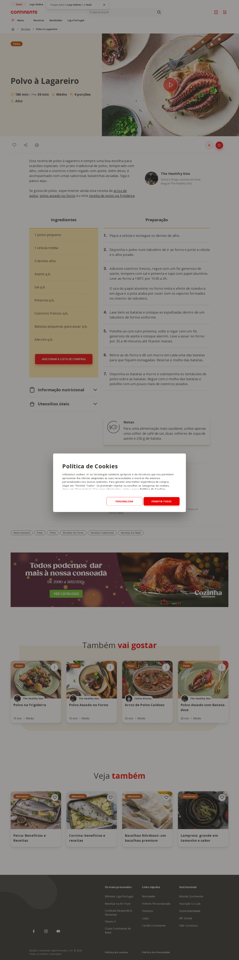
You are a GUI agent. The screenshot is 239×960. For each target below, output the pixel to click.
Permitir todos (161, 501)
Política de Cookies (152, 489)
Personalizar (124, 501)
